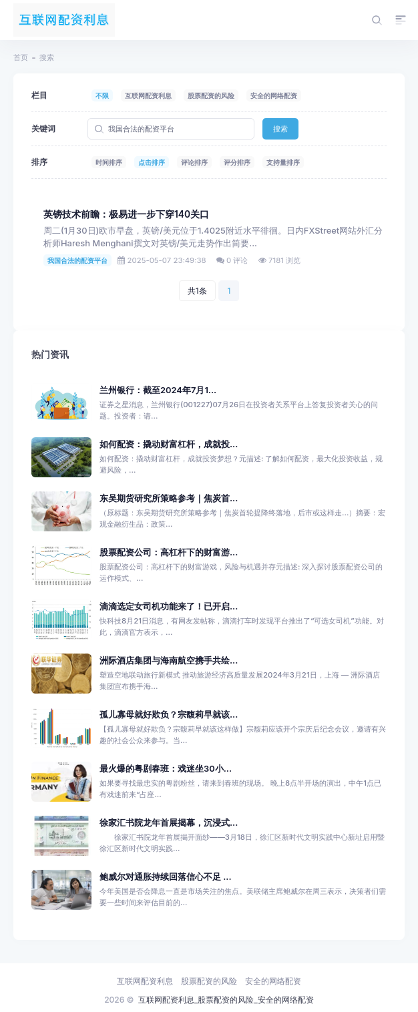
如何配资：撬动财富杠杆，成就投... (168, 444)
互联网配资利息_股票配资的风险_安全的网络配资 (226, 1000)
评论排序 (194, 162)
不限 (102, 95)
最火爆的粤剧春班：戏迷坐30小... (165, 769)
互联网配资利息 (148, 95)
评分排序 (237, 162)
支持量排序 (283, 162)
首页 (20, 57)
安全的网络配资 (273, 95)
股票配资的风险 (211, 95)
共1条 (197, 291)
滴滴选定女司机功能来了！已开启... (168, 606)
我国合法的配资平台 (77, 260)
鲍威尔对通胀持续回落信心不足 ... (165, 877)
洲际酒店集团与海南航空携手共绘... (168, 661)
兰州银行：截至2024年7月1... (157, 390)
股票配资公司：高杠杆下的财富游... (168, 552)
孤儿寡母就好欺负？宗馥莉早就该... (168, 715)
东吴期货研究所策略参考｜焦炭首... (168, 498)
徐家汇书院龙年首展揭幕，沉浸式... (168, 823)
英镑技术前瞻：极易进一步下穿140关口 (126, 214)
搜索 (280, 129)
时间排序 (108, 162)
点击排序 (151, 162)
